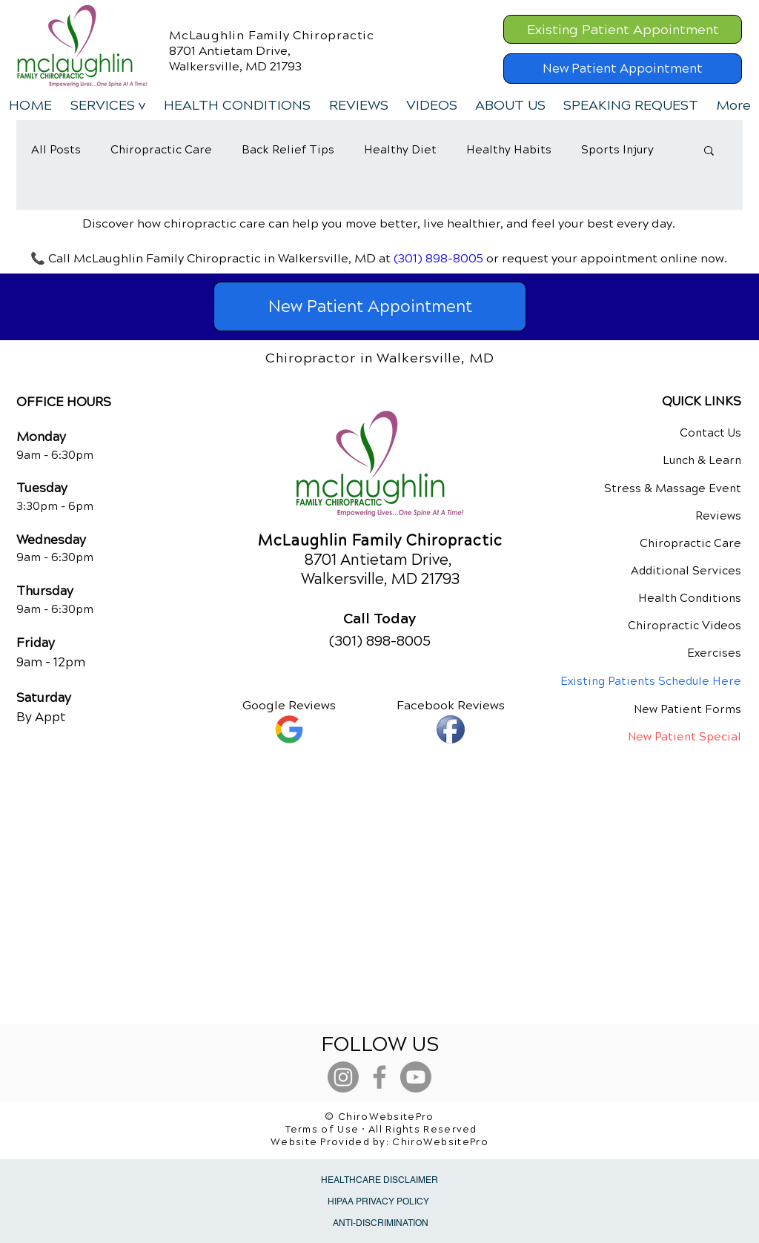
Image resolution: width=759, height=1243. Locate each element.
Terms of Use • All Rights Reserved (381, 1130)
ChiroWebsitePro (440, 1142)
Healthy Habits (508, 149)
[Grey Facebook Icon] (379, 1077)
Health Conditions (689, 598)
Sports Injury (617, 149)
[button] (107, 105)
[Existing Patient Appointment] (622, 29)
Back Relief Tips (288, 149)
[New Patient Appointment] (622, 68)
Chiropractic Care (161, 149)
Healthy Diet (400, 149)
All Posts (56, 149)
